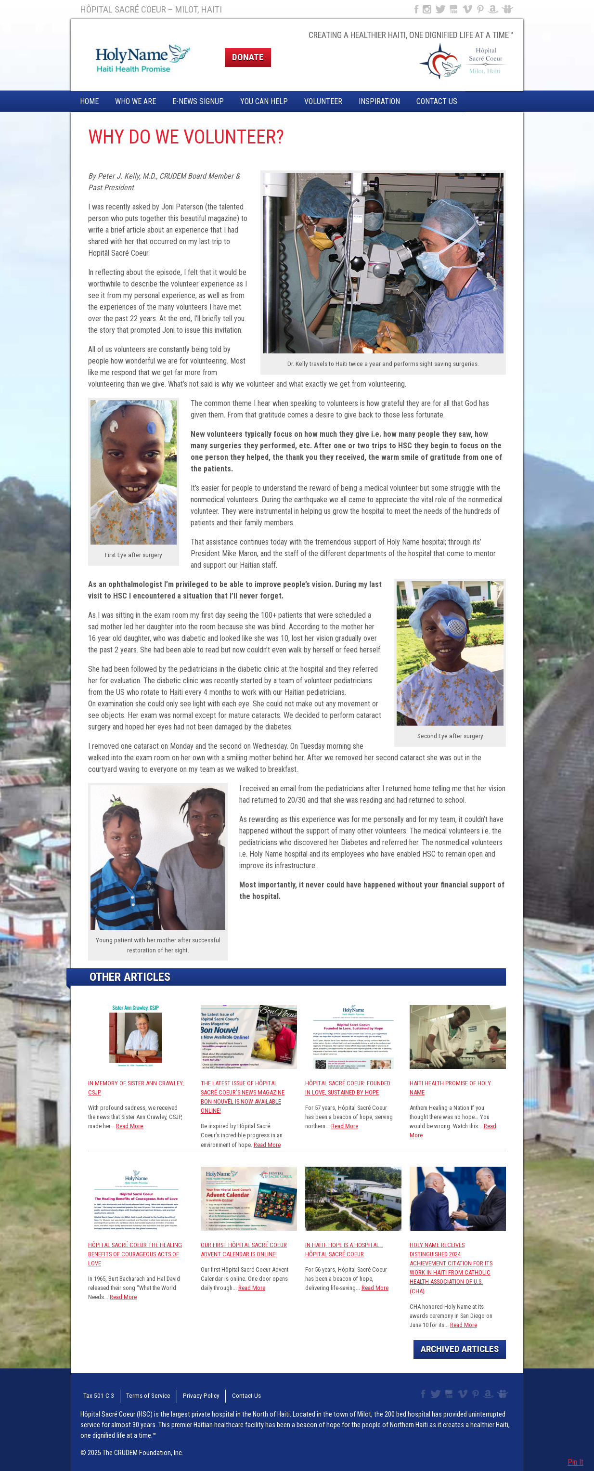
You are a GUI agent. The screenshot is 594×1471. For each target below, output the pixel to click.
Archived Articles (460, 1348)
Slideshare (509, 9)
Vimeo (468, 9)
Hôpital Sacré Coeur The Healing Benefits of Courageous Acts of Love (135, 1254)
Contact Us (436, 101)
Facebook (415, 9)
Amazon (493, 9)
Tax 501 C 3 (94, 1394)
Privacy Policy (187, 1394)
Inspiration (379, 101)
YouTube (454, 9)
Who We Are (135, 101)
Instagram (427, 9)
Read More (129, 1126)
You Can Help (264, 101)
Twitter (440, 9)
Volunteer (323, 101)
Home (89, 101)
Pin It (575, 1462)
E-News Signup (198, 101)
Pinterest (481, 9)
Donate (248, 57)
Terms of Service (139, 1394)
